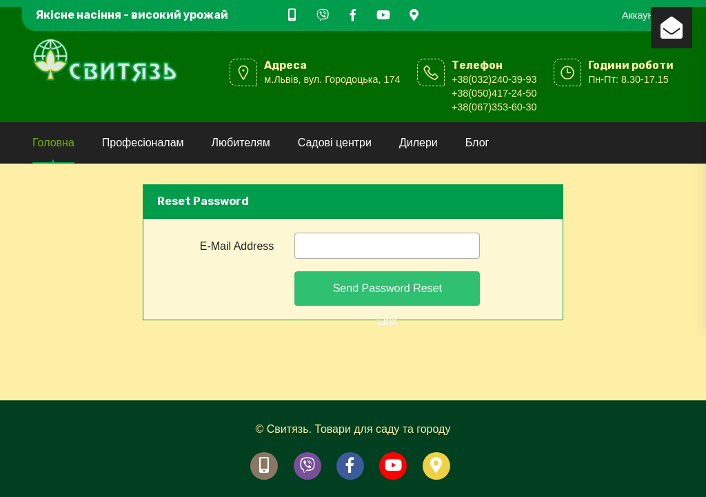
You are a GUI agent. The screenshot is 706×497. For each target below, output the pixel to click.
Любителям (241, 142)
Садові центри (335, 142)
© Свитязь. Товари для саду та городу (353, 429)
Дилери (418, 142)
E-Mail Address (237, 246)
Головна (53, 142)
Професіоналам (143, 142)
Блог (477, 142)
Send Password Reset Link (387, 294)
